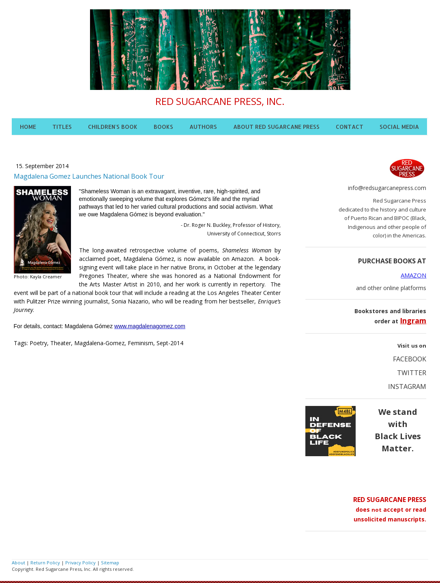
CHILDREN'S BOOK (112, 126)
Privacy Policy (80, 563)
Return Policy (45, 563)
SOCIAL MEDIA (399, 126)
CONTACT (349, 126)
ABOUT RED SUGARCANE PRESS (276, 126)
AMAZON (413, 275)
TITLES (62, 126)
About (18, 563)
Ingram (413, 320)
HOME (28, 126)
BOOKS (163, 126)
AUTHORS (203, 126)
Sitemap (110, 563)
